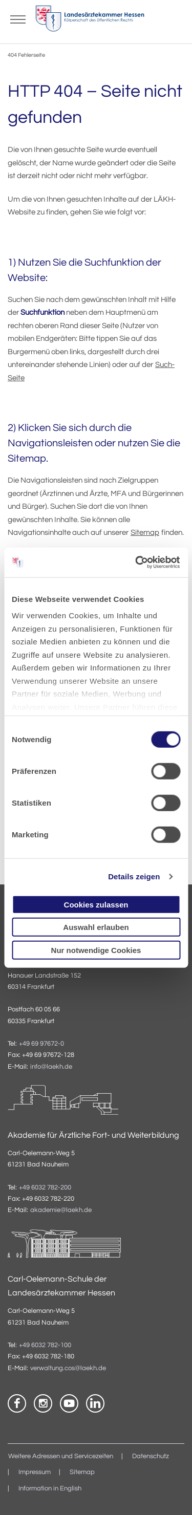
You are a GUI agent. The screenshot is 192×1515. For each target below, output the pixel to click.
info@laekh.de (51, 1067)
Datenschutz (150, 1456)
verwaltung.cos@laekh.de (68, 1368)
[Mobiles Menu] (18, 18)
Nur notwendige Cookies (96, 949)
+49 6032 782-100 (45, 1345)
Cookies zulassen (96, 904)
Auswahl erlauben (96, 927)
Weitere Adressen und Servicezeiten (60, 1456)
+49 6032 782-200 (45, 1187)
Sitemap (145, 532)
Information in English (49, 1488)
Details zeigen (134, 876)
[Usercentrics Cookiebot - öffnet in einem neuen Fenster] (136, 562)
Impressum (34, 1472)
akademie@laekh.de (61, 1210)
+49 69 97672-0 (41, 1044)
